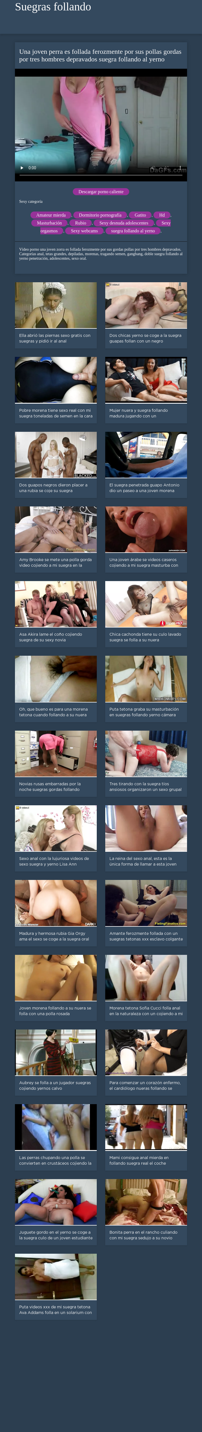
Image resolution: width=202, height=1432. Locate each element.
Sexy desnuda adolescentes (123, 223)
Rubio (80, 223)
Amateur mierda (50, 215)
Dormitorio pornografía (100, 215)
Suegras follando (53, 6)
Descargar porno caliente (101, 191)
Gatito (140, 215)
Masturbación (49, 223)
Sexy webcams (84, 230)
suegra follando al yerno (133, 230)
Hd (162, 215)
